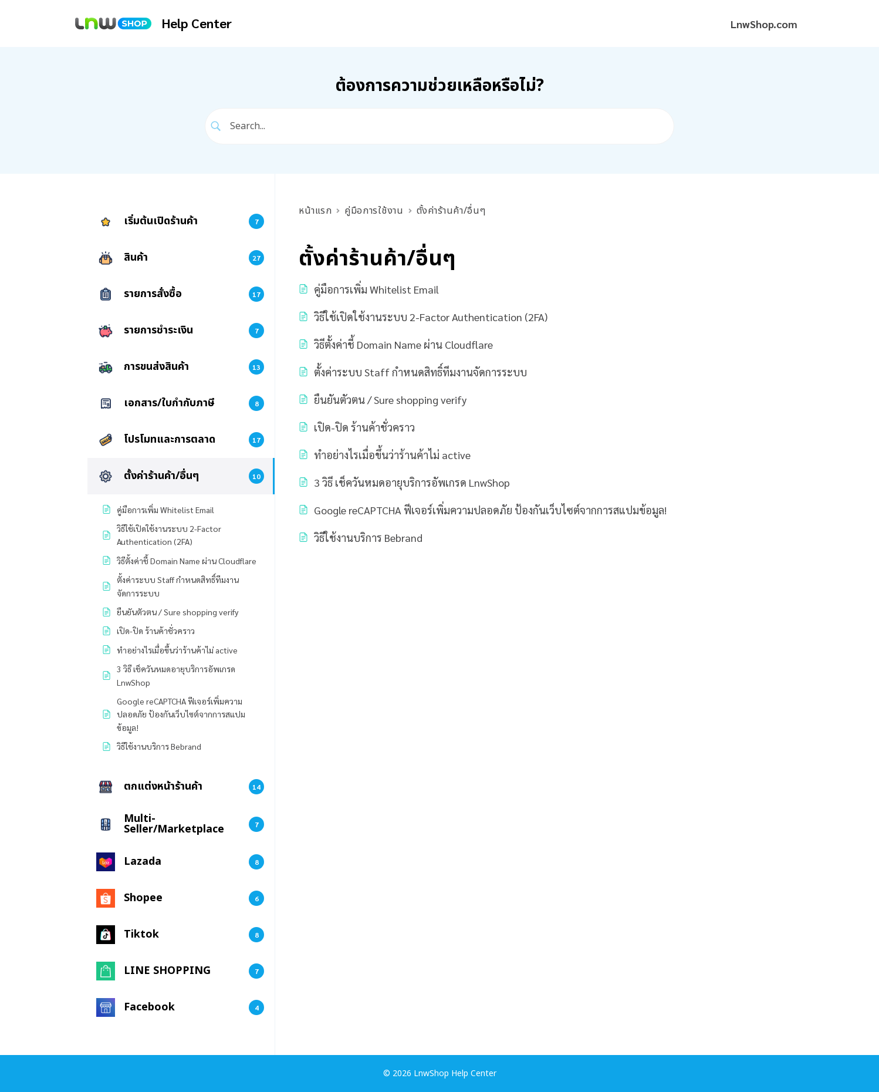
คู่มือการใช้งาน (373, 211)
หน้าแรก (315, 211)
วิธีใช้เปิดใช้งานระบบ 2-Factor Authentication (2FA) (430, 316)
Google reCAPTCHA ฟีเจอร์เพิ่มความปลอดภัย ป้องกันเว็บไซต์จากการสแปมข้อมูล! (490, 510)
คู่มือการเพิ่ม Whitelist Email (376, 289)
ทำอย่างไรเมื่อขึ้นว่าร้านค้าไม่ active (392, 454)
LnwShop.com (764, 24)
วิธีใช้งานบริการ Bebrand (368, 537)
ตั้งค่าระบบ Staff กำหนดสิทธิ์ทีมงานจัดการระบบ (420, 372)
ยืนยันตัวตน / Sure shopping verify (390, 399)
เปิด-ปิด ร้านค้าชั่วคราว (364, 427)
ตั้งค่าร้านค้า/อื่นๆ (451, 211)
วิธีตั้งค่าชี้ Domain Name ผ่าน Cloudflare (403, 344)
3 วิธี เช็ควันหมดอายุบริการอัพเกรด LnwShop (412, 482)
